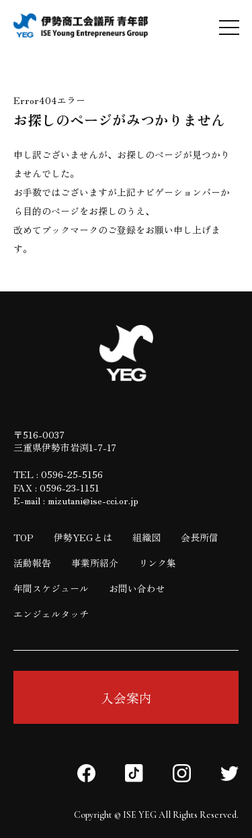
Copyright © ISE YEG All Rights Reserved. (156, 815)
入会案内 (126, 697)
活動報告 (32, 562)
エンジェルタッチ (51, 613)
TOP (23, 537)
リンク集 (157, 562)
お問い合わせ (137, 588)
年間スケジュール (51, 588)
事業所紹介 (94, 562)
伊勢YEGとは (83, 537)
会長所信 (199, 537)
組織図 (146, 537)
